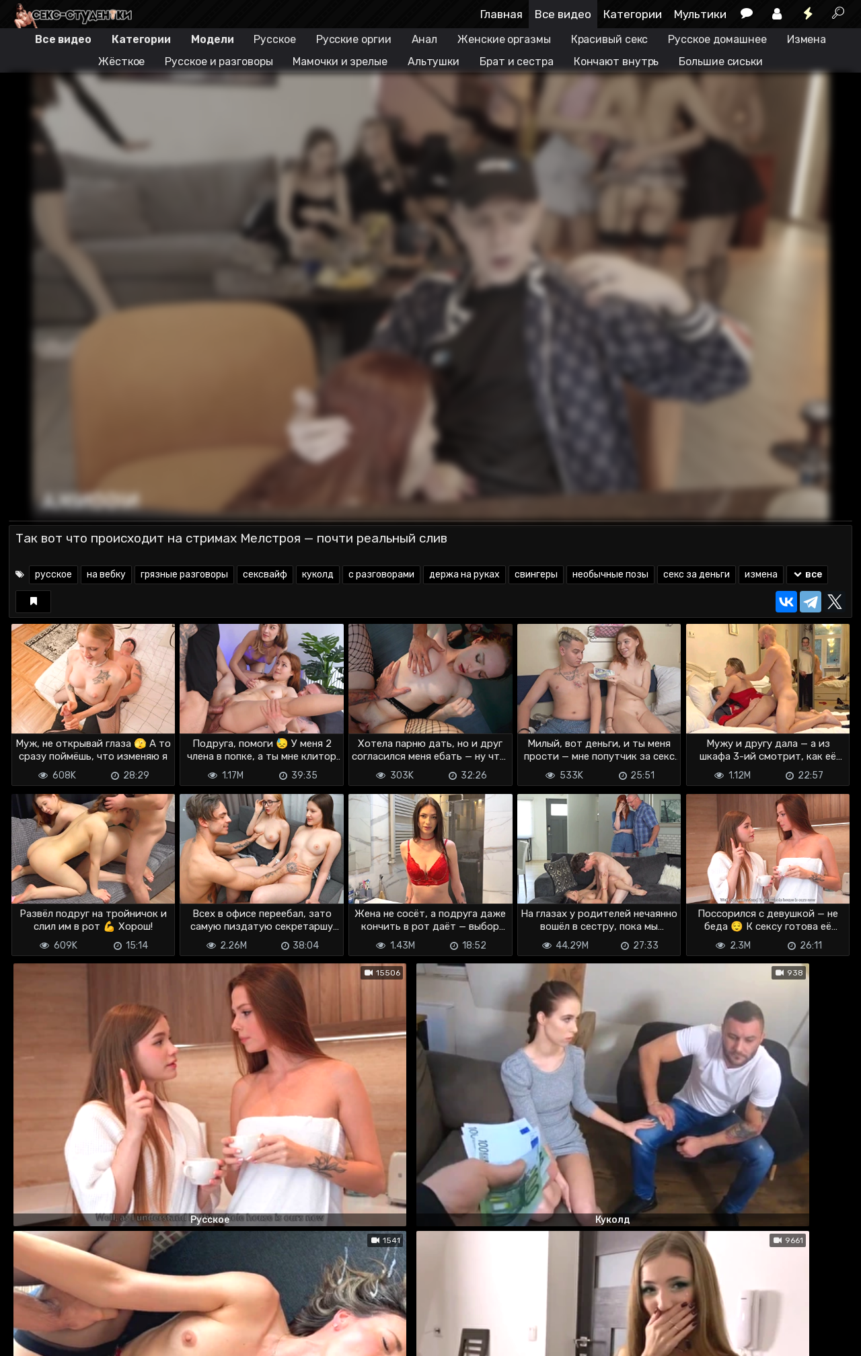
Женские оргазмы (504, 39)
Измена (806, 39)
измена (761, 574)
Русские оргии (353, 39)
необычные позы (610, 574)
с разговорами (381, 574)
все (807, 574)
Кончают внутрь (616, 61)
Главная (501, 14)
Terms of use (78, 1323)
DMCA (30, 1323)
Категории (632, 14)
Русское (274, 39)
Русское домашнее (717, 39)
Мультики (700, 14)
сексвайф (265, 574)
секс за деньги (696, 574)
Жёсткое (121, 61)
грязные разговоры (184, 574)
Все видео (563, 14)
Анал (425, 39)
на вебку (106, 574)
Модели (212, 39)
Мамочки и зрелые (340, 61)
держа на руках (464, 574)
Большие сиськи (721, 61)
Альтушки (433, 61)
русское (53, 574)
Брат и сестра (517, 61)
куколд (318, 574)
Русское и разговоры (218, 61)
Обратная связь (149, 1323)
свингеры (536, 574)
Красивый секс (609, 39)
